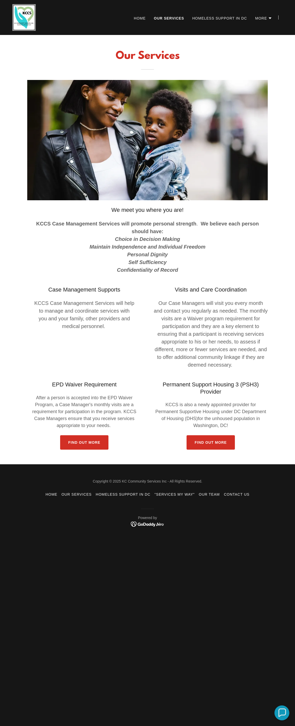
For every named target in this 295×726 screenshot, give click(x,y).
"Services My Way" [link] (174, 494)
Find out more (84, 442)
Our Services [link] (169, 18)
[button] (263, 18)
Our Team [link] (209, 494)
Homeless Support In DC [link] (219, 18)
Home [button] (51, 494)
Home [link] (140, 18)
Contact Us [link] (237, 494)
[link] (24, 17)
